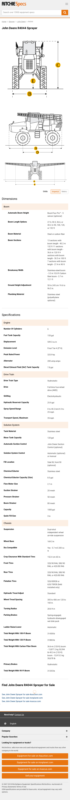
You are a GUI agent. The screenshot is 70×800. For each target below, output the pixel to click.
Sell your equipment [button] (35, 775)
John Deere (21, 22)
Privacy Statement (9, 787)
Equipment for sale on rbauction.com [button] (35, 755)
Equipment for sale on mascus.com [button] (35, 769)
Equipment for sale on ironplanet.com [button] (35, 762)
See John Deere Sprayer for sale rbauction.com (22, 694)
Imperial (55, 191)
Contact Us (19, 715)
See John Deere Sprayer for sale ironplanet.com (22, 698)
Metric (64, 191)
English (14, 723)
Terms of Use (21, 787)
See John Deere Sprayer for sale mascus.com (21, 701)
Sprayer (12, 22)
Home (4, 22)
